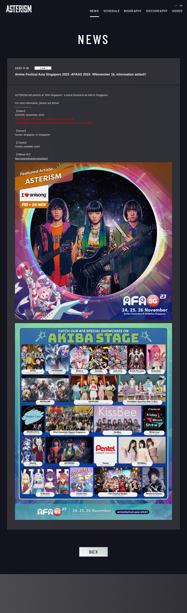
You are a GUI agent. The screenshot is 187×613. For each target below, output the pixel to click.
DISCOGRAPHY (157, 11)
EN (181, 5)
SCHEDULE (111, 11)
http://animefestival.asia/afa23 (31, 158)
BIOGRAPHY (132, 11)
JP (176, 5)
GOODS (177, 11)
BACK (93, 551)
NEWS (94, 11)
